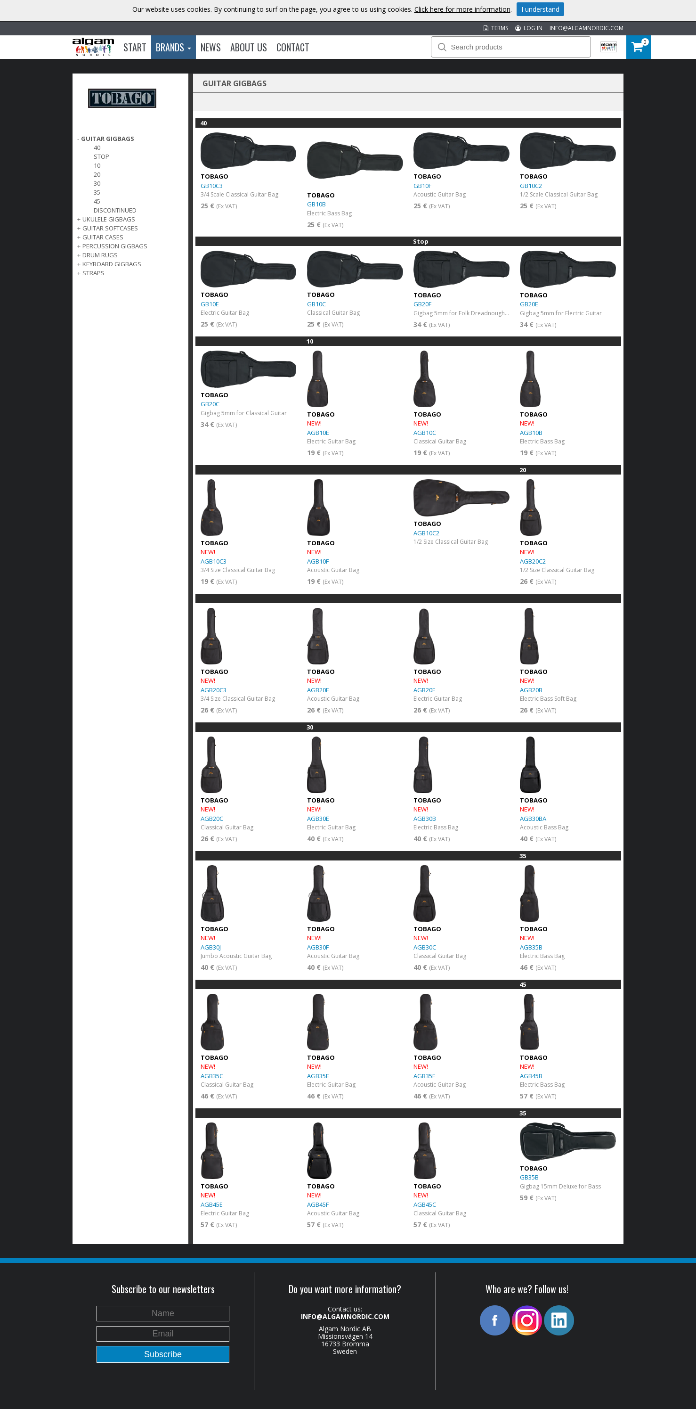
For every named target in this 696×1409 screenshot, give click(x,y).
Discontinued (115, 210)
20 (97, 174)
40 (97, 147)
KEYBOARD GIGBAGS (111, 264)
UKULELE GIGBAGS (108, 219)
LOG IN (528, 28)
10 (97, 165)
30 (97, 183)
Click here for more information (462, 9)
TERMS (496, 28)
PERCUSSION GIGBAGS (114, 246)
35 (97, 192)
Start (134, 47)
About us (248, 47)
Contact (292, 47)
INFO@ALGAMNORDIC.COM (586, 28)
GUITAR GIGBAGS (107, 138)
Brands (173, 47)
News (211, 47)
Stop (101, 156)
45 (97, 201)
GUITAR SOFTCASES (110, 228)
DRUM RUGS (100, 255)
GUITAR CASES (102, 237)
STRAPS (93, 273)
